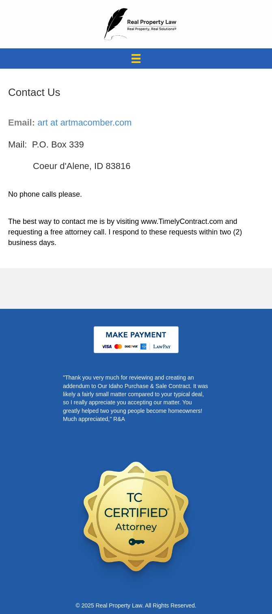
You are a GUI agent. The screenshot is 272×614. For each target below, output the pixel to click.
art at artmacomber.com (84, 122)
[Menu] (136, 58)
